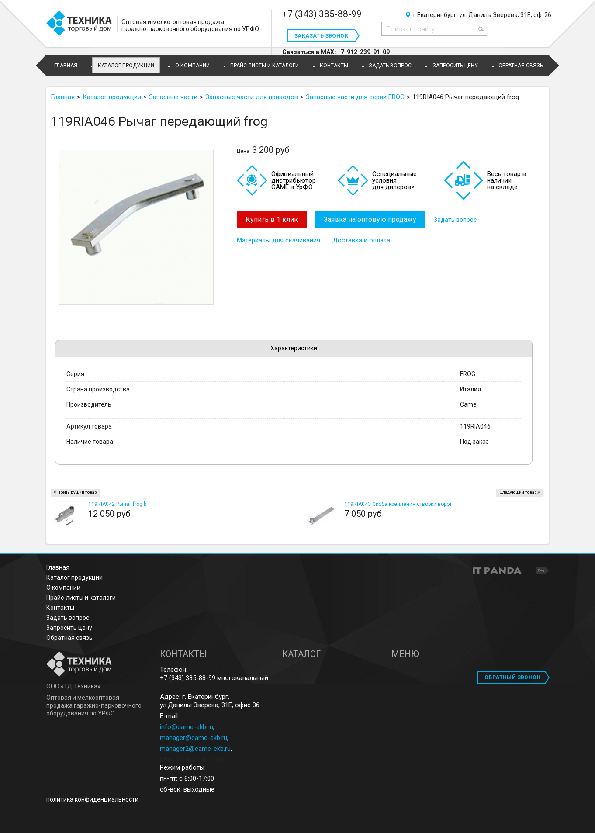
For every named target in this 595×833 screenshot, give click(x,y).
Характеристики (293, 348)
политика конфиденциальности (92, 799)
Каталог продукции (126, 65)
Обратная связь (69, 637)
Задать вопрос (455, 220)
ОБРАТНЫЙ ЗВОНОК (512, 677)
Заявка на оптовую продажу (370, 219)
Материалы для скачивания (278, 240)
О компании (63, 587)
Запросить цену (69, 627)
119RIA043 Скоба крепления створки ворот (398, 504)
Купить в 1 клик (272, 219)
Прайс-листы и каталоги (81, 597)
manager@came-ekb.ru (193, 738)
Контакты (60, 607)
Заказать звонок (321, 36)
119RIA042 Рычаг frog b (117, 504)
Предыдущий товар (77, 492)
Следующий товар (517, 492)
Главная (57, 567)
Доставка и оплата (361, 240)
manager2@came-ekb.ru (195, 749)
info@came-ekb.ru (186, 727)
